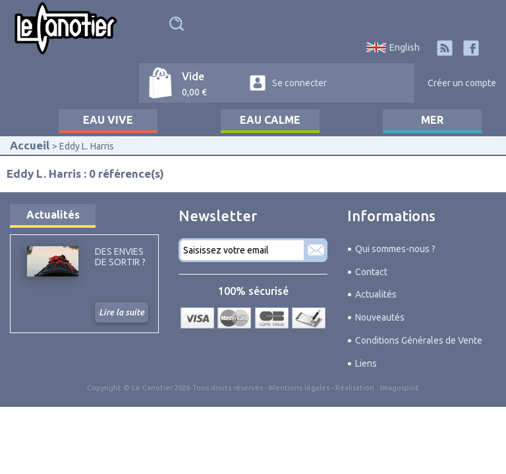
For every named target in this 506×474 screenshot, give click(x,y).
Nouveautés (380, 317)
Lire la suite (121, 312)
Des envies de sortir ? (120, 256)
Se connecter (299, 83)
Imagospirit (399, 388)
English (404, 47)
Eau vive (108, 120)
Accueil (29, 145)
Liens (366, 363)
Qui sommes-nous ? (395, 249)
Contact (371, 272)
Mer (432, 120)
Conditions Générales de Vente (418, 340)
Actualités (53, 215)
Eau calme (270, 120)
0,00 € (194, 92)
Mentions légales (299, 388)
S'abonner (315, 250)
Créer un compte (462, 83)
